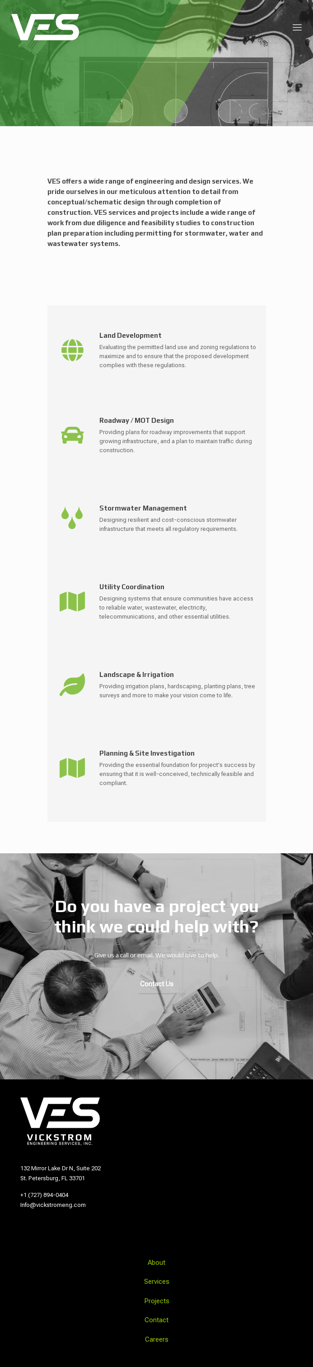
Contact (156, 1320)
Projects (156, 1301)
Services (156, 1281)
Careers (156, 1339)
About (156, 1262)
